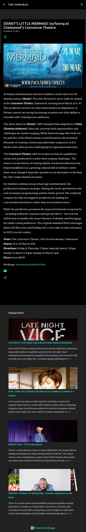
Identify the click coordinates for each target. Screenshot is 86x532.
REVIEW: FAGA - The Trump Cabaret (25, 444)
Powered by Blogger (43, 528)
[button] (5, 37)
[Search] (82, 4)
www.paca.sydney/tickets (31, 264)
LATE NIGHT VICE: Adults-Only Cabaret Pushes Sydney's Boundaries (40, 343)
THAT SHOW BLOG (18, 4)
